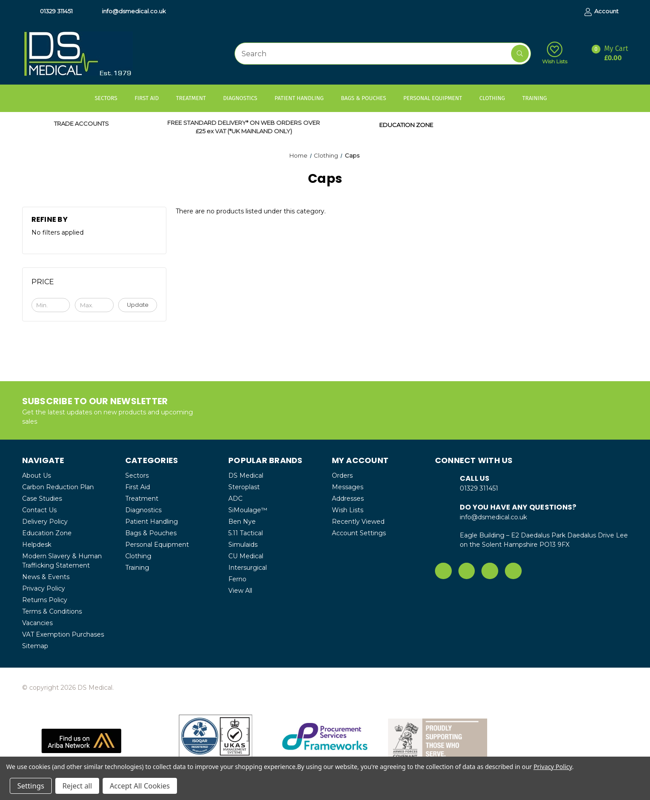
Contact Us (39, 510)
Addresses (348, 498)
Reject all (77, 786)
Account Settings (359, 533)
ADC (235, 498)
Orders (342, 475)
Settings (30, 786)
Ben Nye (242, 522)
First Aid (151, 98)
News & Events (45, 577)
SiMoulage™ (247, 510)
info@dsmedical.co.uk (129, 11)
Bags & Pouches (367, 98)
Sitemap (35, 646)
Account (602, 12)
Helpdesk (36, 545)
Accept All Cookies (140, 786)
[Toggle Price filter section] (94, 285)
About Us (36, 475)
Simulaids (243, 545)
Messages (347, 487)
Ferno (237, 579)
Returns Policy (44, 600)
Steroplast (244, 487)
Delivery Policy (45, 522)
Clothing (496, 98)
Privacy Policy (43, 588)
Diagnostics (244, 98)
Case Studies (42, 498)
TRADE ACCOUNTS (81, 123)
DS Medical (245, 475)
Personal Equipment (436, 98)
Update (138, 305)
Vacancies (37, 623)
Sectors (110, 98)
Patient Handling (303, 98)
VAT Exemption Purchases (63, 634)
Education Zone (47, 533)
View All (240, 591)
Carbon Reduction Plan (58, 487)
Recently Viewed (358, 522)
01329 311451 (52, 11)
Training (538, 98)
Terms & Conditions (52, 611)
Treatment (195, 98)
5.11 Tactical (245, 533)
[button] (81, 741)
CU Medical (245, 556)
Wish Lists (554, 53)
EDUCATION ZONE (406, 124)
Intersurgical (247, 568)
